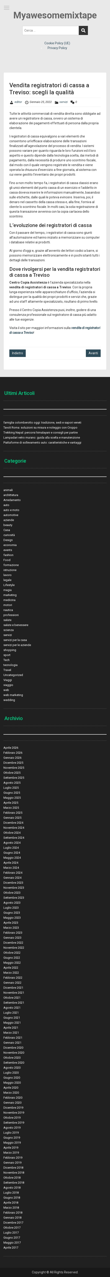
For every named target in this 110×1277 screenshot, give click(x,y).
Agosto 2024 (11, 842)
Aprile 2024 (10, 862)
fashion (8, 555)
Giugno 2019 (11, 1137)
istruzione (9, 570)
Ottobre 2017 (11, 1227)
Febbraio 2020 (12, 1097)
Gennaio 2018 (12, 1217)
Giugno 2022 (11, 957)
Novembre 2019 (13, 1112)
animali (8, 490)
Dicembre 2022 (13, 942)
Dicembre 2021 (13, 987)
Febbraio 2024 (12, 872)
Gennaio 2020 (12, 1102)
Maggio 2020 (12, 1082)
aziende (8, 520)
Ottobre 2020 (11, 1057)
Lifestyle (9, 585)
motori (7, 605)
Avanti (93, 353)
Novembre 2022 (13, 947)
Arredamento (12, 500)
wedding (9, 700)
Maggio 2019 (12, 1142)
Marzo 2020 (11, 1092)
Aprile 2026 (10, 747)
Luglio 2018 (11, 1192)
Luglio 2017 (11, 1232)
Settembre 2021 (13, 1002)
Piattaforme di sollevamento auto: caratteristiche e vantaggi (42, 442)
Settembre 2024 (13, 837)
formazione (11, 565)
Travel (7, 670)
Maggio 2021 (12, 1022)
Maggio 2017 (12, 1242)
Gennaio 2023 (12, 937)
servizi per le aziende (17, 645)
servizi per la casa (15, 640)
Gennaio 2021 (12, 1042)
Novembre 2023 (13, 887)
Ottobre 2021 (11, 997)
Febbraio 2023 (12, 932)
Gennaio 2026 (12, 757)
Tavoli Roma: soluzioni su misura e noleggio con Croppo (40, 427)
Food (6, 560)
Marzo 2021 (11, 1032)
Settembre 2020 (13, 1062)
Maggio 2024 (12, 857)
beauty (7, 525)
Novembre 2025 (13, 767)
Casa (6, 530)
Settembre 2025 (13, 777)
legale (7, 580)
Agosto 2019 (11, 1127)
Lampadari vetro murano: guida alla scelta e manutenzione (41, 437)
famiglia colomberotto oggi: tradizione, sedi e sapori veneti (42, 422)
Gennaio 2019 (12, 1162)
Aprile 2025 (10, 802)
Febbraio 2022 (12, 977)
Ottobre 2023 (11, 892)
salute (7, 620)
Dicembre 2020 (13, 1047)
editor (18, 102)
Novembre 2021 (13, 992)
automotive (10, 515)
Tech (6, 660)
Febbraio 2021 (12, 1037)
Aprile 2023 (10, 922)
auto (6, 505)
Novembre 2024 (13, 827)
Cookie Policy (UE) (57, 43)
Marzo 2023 (11, 927)
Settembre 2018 (13, 1182)
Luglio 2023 (11, 907)
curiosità (9, 535)
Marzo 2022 (11, 972)
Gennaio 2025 (12, 817)
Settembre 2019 (13, 1122)
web (6, 690)
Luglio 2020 (11, 1072)
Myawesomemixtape (55, 15)
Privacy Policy (57, 48)
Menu (8, 8)
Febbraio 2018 (12, 1212)
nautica (8, 610)
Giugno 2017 (11, 1237)
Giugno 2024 (11, 852)
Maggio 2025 (12, 797)
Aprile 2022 (10, 967)
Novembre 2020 (13, 1052)
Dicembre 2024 (13, 822)
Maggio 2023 (12, 917)
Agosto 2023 (11, 902)
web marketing (13, 695)
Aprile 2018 (10, 1202)
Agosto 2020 (11, 1067)
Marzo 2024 (11, 867)
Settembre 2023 (13, 897)
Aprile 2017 (10, 1247)
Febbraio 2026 (12, 752)
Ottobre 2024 (11, 832)
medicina (9, 600)
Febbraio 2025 (12, 812)
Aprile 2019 (10, 1147)
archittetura (10, 495)
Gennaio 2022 (12, 982)
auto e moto (11, 510)
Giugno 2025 (11, 792)
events (7, 550)
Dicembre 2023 (13, 882)
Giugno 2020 (11, 1077)
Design (8, 540)
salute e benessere (15, 625)
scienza (8, 630)
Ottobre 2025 (11, 772)
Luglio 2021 (11, 1012)
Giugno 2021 (11, 1017)
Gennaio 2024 (12, 877)
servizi (63, 102)
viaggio (8, 685)
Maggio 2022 (12, 962)
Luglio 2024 (11, 847)
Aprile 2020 (10, 1087)
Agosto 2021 (11, 1007)
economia (10, 545)
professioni (11, 615)
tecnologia (10, 665)
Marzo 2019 (11, 1152)
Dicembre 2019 (13, 1107)
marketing (10, 595)
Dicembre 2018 (13, 1167)
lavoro (7, 575)
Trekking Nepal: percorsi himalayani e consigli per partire (40, 432)
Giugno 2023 (11, 912)
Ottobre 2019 (11, 1117)
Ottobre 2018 (11, 1177)
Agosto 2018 (11, 1187)
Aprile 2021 (10, 1027)
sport (6, 655)
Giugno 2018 (11, 1197)
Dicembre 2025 (13, 762)
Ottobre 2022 (11, 952)
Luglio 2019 (11, 1132)
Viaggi (7, 680)
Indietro (17, 353)
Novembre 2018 (13, 1172)
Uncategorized (13, 675)
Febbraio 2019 (12, 1157)
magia (7, 590)
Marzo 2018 (11, 1207)
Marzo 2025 (11, 807)
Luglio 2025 (11, 787)
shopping (9, 650)
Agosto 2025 (11, 782)
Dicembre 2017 (13, 1222)
